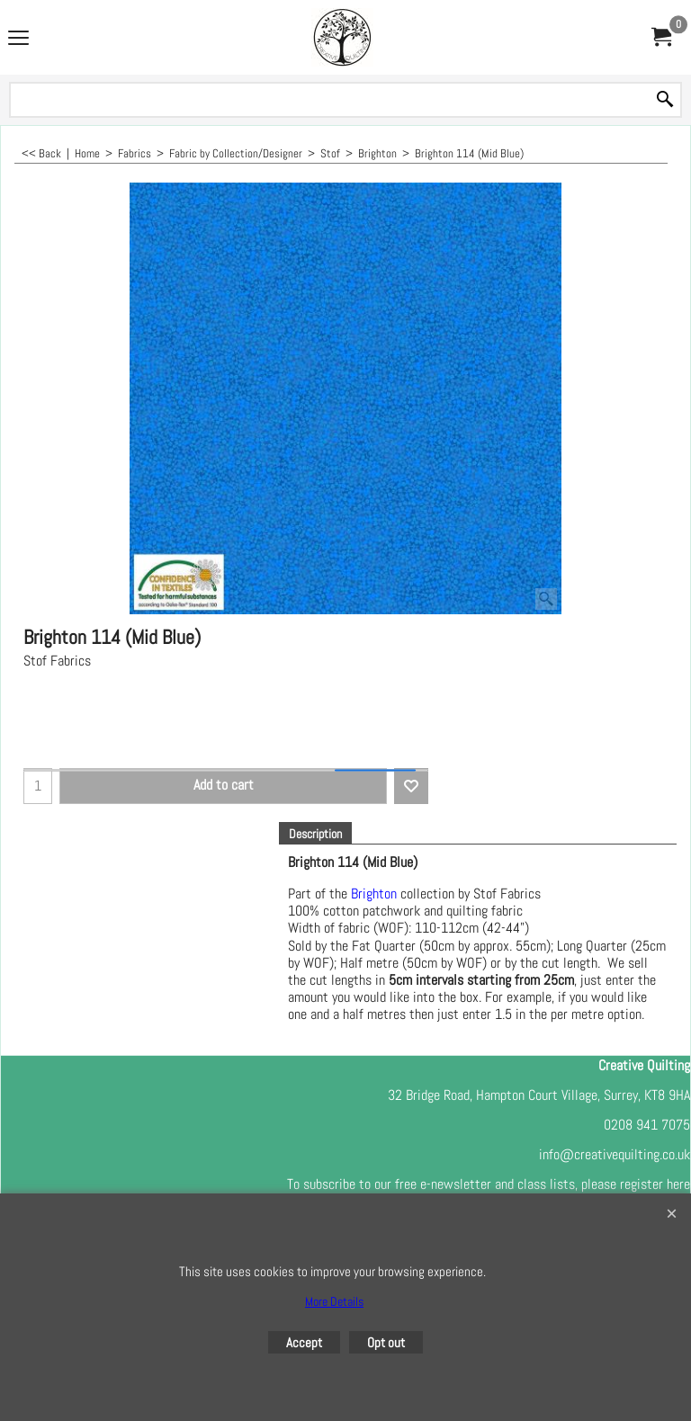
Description (315, 834)
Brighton (374, 893)
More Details (334, 1301)
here (678, 1184)
